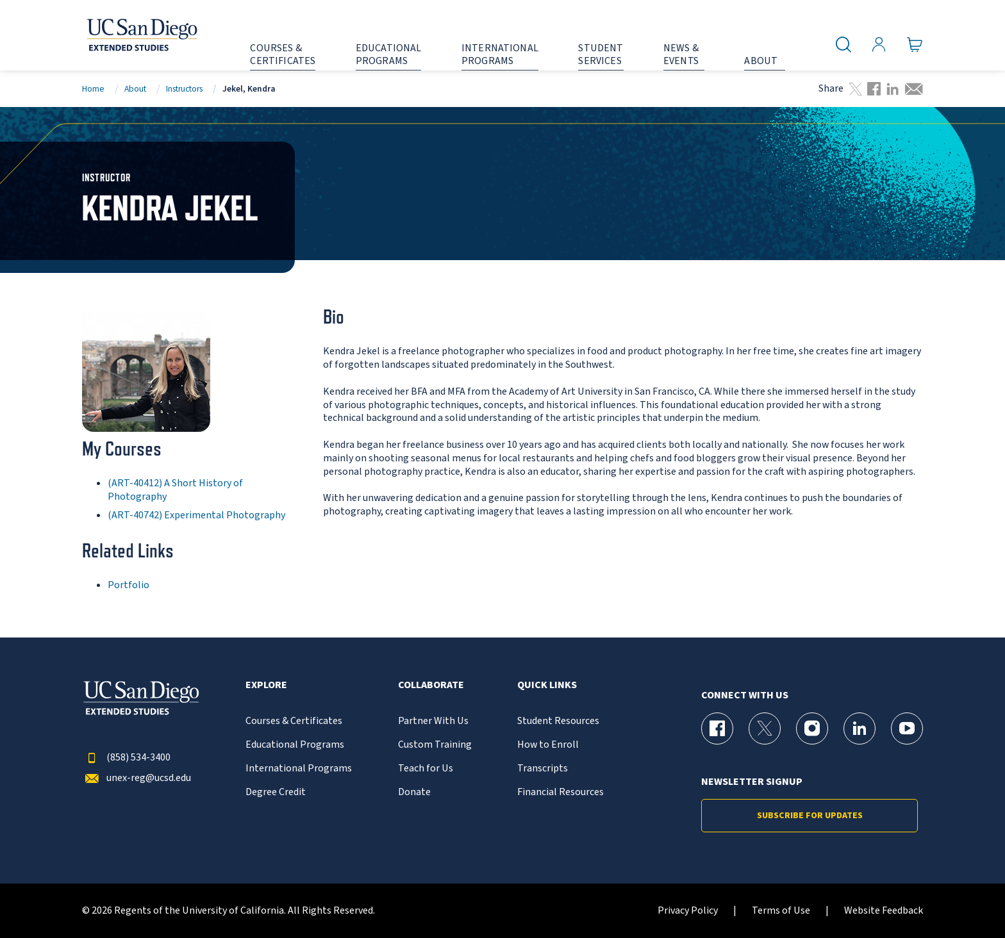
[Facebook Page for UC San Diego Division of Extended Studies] (717, 728)
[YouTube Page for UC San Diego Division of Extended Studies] (907, 728)
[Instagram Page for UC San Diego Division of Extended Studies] (812, 728)
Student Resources (558, 721)
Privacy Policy (688, 910)
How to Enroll (548, 745)
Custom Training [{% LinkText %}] (435, 745)
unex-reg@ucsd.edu (136, 778)
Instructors (184, 89)
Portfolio (128, 585)
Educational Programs (294, 745)
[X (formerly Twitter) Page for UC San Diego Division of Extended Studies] (765, 728)
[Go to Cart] (915, 44)
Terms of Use (781, 910)
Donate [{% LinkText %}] (414, 792)
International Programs (298, 768)
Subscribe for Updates (810, 815)
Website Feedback (883, 910)
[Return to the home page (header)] (141, 35)
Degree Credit (275, 792)
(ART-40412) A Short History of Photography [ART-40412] (175, 490)
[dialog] (966, 899)
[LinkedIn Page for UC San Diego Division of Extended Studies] (859, 728)
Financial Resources (560, 792)
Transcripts (542, 768)
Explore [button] (266, 685)
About (135, 89)
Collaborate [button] (431, 685)
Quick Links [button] (547, 685)
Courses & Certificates (293, 721)
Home (93, 89)
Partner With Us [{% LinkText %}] (433, 721)
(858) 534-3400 (126, 757)
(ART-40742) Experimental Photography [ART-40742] (196, 515)
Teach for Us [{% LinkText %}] (425, 768)
